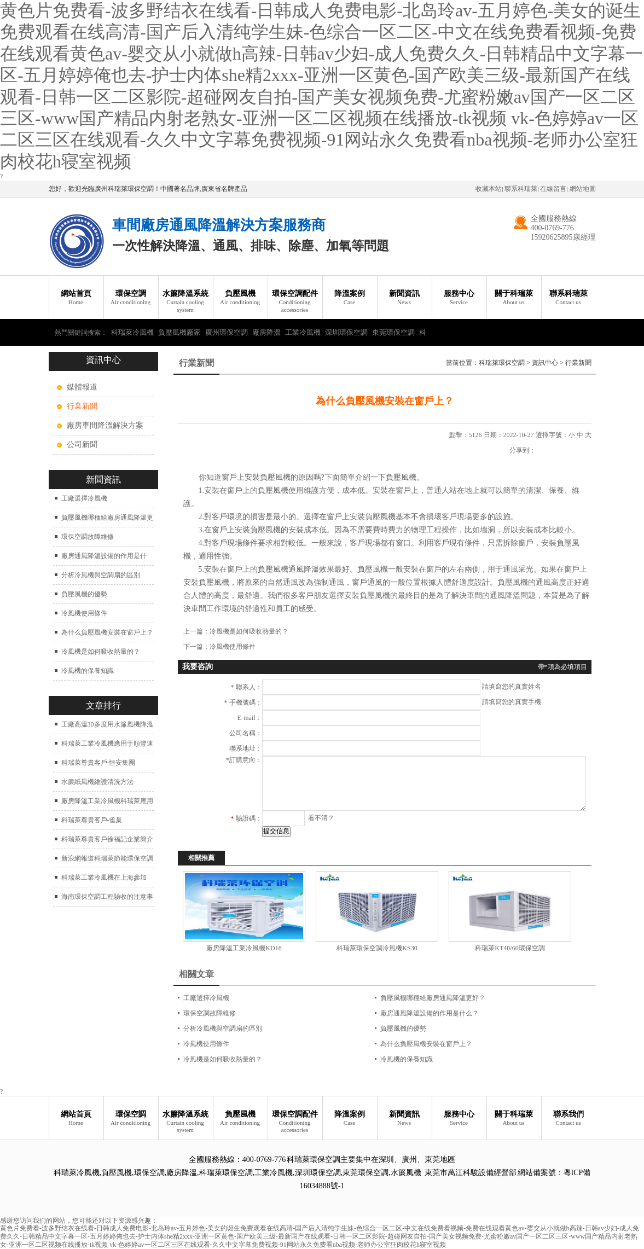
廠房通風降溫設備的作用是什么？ (429, 1013)
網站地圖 (583, 189)
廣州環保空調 (226, 332)
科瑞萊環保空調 (502, 363)
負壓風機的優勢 (84, 594)
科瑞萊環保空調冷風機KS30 (376, 948)
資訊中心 (545, 363)
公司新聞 (82, 444)
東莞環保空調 (393, 332)
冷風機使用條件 (84, 613)
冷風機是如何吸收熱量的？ (100, 651)
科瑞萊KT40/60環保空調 (509, 948)
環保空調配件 (295, 301)
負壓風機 (240, 297)
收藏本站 (488, 189)
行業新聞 (578, 363)
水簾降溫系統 (185, 301)
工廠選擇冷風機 (84, 498)
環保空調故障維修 (87, 537)
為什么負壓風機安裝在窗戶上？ (107, 632)
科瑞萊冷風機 (132, 332)
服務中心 (459, 297)
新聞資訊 (404, 297)
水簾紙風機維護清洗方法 (97, 782)
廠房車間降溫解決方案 (105, 425)
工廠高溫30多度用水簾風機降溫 (107, 724)
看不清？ (321, 818)
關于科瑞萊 (513, 297)
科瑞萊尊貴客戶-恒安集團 (98, 762)
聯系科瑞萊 (520, 189)
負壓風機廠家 (179, 332)
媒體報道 (82, 387)
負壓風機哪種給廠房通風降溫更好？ (432, 998)
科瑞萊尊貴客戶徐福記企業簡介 (107, 839)
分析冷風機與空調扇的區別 (100, 575)
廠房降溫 (266, 332)
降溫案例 (349, 297)
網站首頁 (76, 297)
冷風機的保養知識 (87, 671)
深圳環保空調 (346, 332)
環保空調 (130, 297)
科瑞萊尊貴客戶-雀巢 (92, 820)
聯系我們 (568, 1118)
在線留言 (553, 189)
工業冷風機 (303, 332)
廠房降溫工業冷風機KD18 (243, 948)
